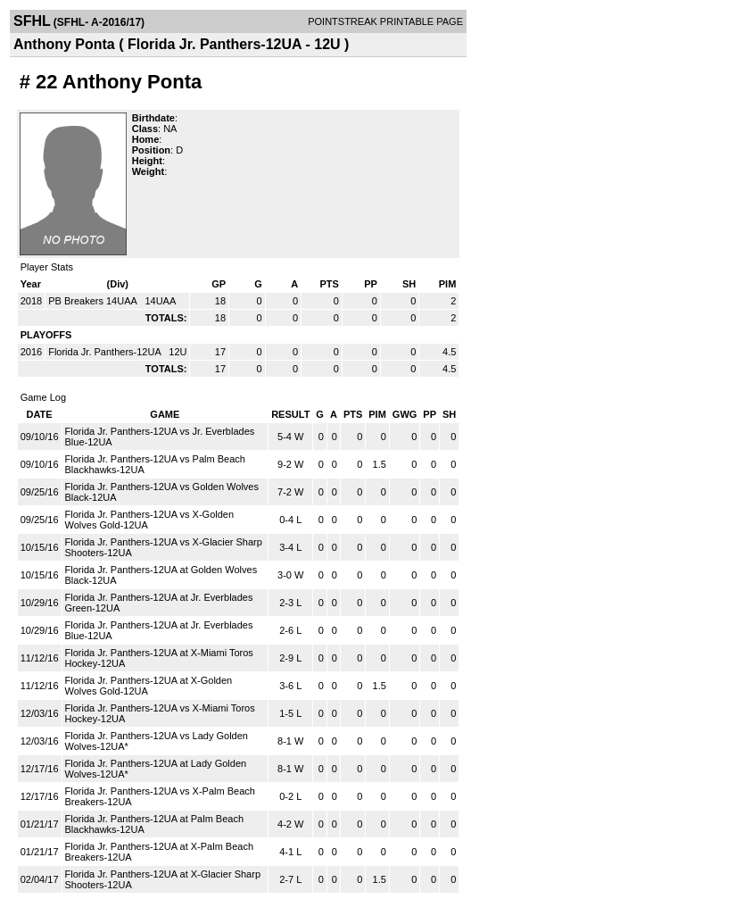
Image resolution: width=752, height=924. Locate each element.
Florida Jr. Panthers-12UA (105, 351)
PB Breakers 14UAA (93, 301)
